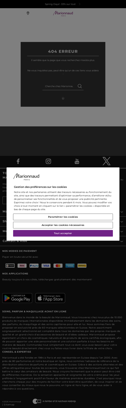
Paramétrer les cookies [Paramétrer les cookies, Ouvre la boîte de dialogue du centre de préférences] (63, 216)
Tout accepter (63, 233)
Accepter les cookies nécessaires (63, 225)
